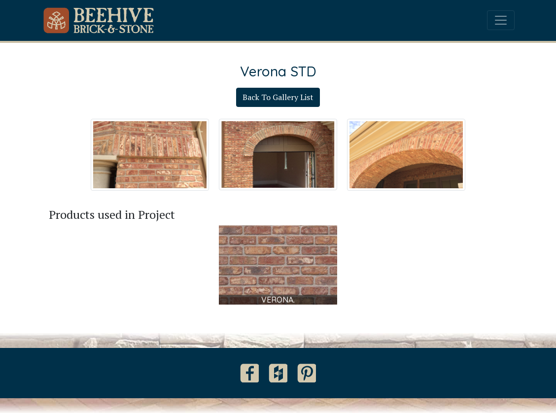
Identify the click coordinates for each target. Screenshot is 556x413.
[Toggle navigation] (501, 20)
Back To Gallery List (278, 97)
